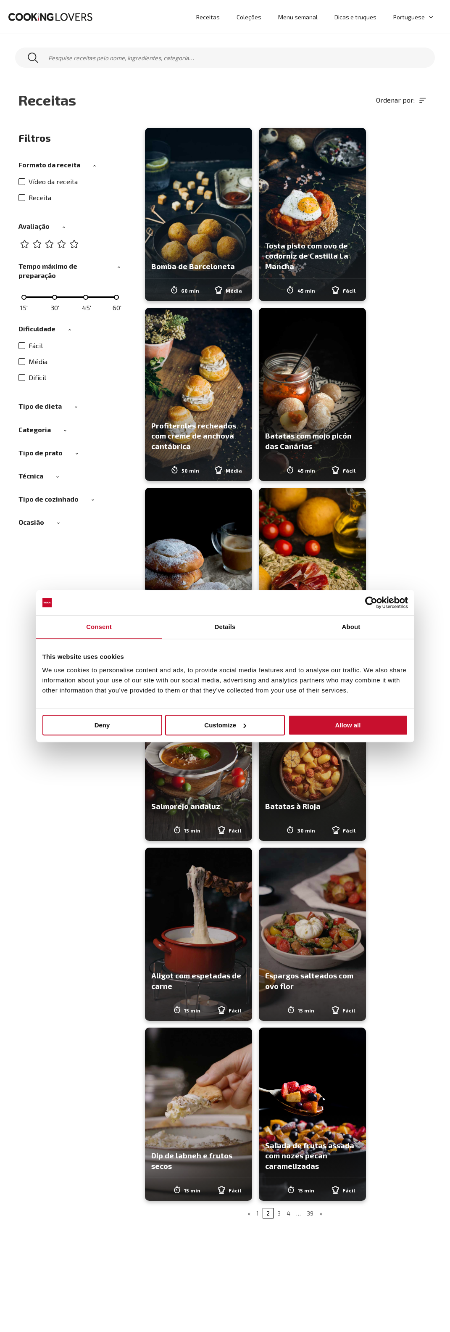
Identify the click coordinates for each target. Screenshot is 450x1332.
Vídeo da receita (48, 181)
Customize (225, 725)
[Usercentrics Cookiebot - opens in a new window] (371, 602)
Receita (34, 197)
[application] (430, 17)
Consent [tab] (99, 626)
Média (32, 361)
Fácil (30, 345)
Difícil (32, 377)
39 (310, 1213)
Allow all (348, 725)
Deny (102, 725)
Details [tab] (225, 626)
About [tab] (351, 626)
